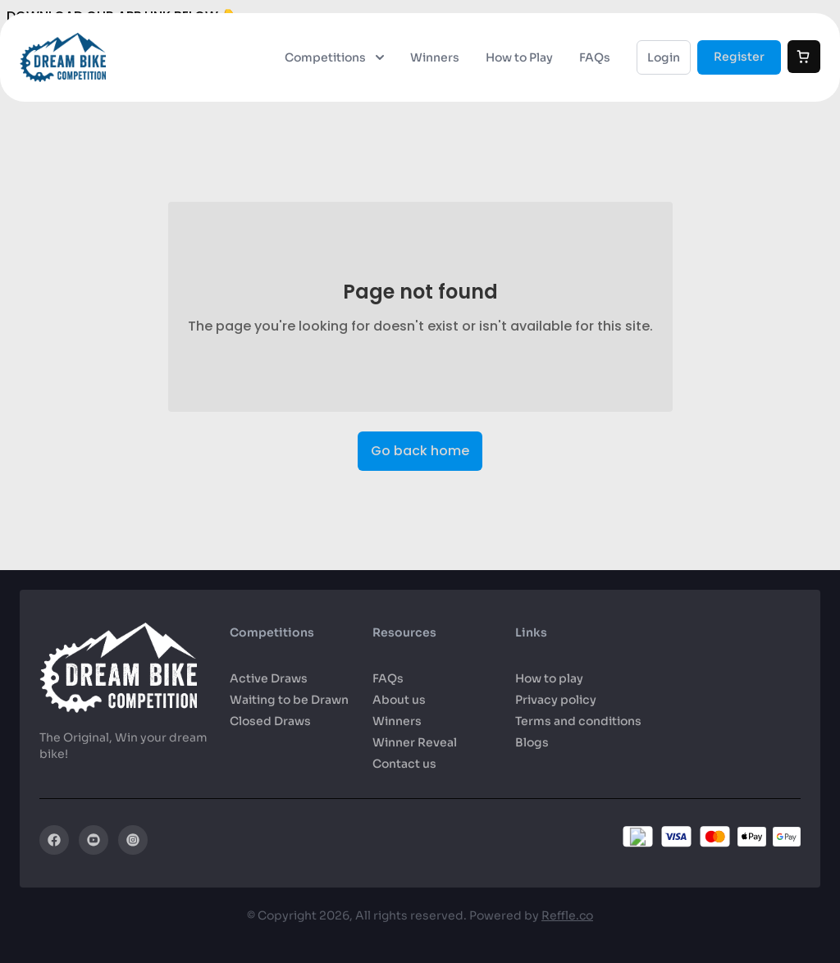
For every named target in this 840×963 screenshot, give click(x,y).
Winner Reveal (414, 742)
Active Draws (269, 678)
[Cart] (804, 56)
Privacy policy (555, 699)
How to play (549, 678)
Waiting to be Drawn (289, 699)
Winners (434, 57)
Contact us (404, 763)
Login (663, 57)
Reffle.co (567, 915)
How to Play (519, 57)
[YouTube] (93, 840)
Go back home (420, 451)
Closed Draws (270, 721)
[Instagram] (133, 840)
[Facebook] (54, 840)
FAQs (594, 57)
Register (739, 56)
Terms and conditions (578, 721)
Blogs (532, 742)
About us (399, 699)
